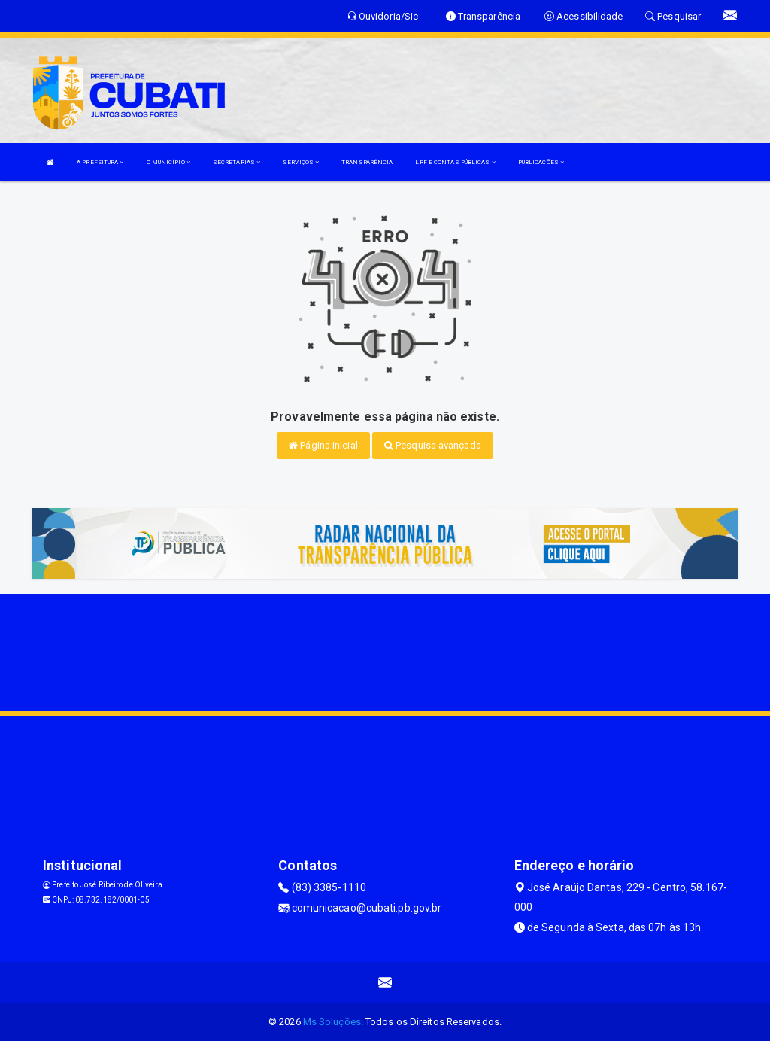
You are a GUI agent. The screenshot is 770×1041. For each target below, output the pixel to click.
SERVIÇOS (301, 162)
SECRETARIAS (236, 162)
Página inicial (323, 445)
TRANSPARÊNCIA (367, 162)
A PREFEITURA (100, 162)
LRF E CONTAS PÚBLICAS (455, 162)
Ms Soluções (332, 1021)
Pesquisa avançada (432, 445)
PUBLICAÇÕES (541, 162)
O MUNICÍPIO (168, 162)
